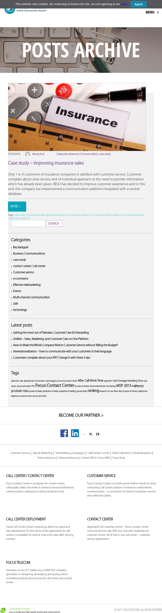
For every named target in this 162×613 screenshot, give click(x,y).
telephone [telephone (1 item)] (142, 391)
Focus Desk (119, 458)
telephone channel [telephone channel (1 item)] (19, 396)
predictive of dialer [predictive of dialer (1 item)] (50, 391)
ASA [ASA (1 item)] (115, 381)
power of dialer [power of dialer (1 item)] (35, 391)
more (124, 4)
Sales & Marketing (43, 453)
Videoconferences (69, 458)
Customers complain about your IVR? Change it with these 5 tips (51, 357)
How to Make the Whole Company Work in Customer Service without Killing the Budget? (65, 345)
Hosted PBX (88, 458)
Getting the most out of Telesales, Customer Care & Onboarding (51, 332)
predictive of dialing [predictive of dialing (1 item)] (67, 391)
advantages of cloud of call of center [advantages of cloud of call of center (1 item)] (61, 381)
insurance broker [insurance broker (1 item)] (82, 386)
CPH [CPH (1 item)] (33, 386)
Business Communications (29, 253)
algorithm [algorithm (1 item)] (108, 381)
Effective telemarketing (26, 285)
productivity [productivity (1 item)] (81, 391)
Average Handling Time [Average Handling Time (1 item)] (130, 381)
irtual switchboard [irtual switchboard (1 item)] (97, 386)
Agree (139, 4)
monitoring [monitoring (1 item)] (111, 386)
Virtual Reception (142, 453)
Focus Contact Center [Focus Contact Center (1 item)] (54, 385)
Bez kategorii (20, 247)
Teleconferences (46, 458)
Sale (15, 303)
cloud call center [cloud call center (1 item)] (24, 386)
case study (19, 260)
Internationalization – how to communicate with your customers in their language (62, 351)
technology (20, 310)
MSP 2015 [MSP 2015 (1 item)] (123, 386)
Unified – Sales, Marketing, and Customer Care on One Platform (50, 339)
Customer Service (20, 453)
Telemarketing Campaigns (70, 453)
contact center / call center (29, 266)
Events (17, 291)
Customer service (23, 272)
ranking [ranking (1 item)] (93, 391)
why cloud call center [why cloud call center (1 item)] (37, 396)
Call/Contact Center (98, 453)
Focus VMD (104, 458)
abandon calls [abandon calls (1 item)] (17, 381)
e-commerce (20, 278)
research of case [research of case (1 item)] (106, 391)
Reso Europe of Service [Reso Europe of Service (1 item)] (128, 391)
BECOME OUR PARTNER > (81, 415)
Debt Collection (121, 453)
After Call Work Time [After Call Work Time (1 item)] (90, 380)
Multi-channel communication (31, 297)
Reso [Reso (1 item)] (116, 391)
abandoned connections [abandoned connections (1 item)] (34, 381)
